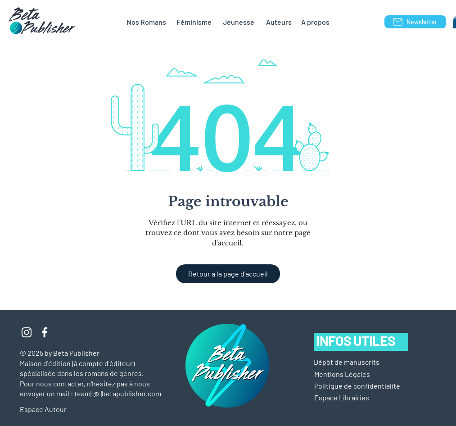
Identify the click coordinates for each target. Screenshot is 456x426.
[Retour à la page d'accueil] (228, 273)
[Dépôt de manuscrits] (346, 362)
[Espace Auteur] (52, 409)
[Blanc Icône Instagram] (26, 332)
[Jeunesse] (238, 21)
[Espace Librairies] (356, 397)
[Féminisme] (194, 21)
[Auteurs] (279, 21)
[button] (342, 374)
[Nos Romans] (146, 21)
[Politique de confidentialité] (357, 386)
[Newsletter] (415, 21)
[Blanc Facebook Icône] (44, 332)
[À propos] (315, 21)
